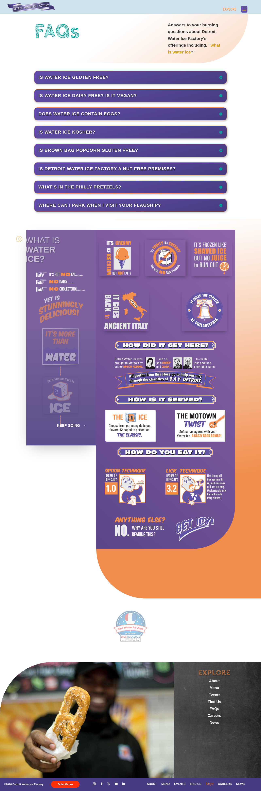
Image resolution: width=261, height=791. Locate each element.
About (214, 681)
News (214, 722)
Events (214, 695)
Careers (214, 716)
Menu (214, 688)
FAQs (214, 709)
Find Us (214, 702)
